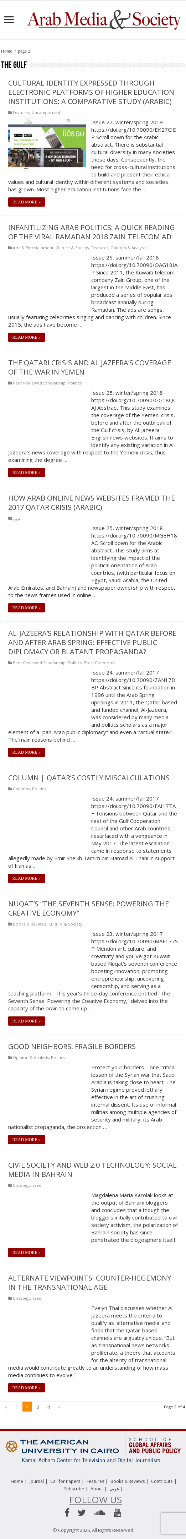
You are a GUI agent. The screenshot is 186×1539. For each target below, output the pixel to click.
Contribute (162, 1481)
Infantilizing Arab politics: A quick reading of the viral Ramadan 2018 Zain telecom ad (91, 232)
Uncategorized (46, 112)
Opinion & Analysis (128, 247)
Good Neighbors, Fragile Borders (72, 1046)
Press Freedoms (99, 662)
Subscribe (74, 1489)
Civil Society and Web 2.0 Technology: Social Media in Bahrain (92, 1169)
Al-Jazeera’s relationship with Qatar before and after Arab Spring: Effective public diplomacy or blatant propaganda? (92, 642)
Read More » (26, 202)
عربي (17, 518)
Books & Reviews (29, 924)
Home (6, 51)
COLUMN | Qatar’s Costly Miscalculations (89, 777)
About (97, 1489)
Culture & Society (72, 247)
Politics (75, 383)
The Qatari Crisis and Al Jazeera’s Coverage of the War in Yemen (89, 367)
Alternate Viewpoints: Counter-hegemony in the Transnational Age (89, 1282)
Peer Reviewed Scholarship (39, 383)
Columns (21, 788)
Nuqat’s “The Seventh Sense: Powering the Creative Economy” (88, 908)
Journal (37, 1481)
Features (21, 112)
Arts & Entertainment (33, 247)
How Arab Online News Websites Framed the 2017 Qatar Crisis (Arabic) (91, 502)
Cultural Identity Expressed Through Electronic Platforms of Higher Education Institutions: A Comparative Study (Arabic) (91, 92)
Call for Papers (65, 1481)
